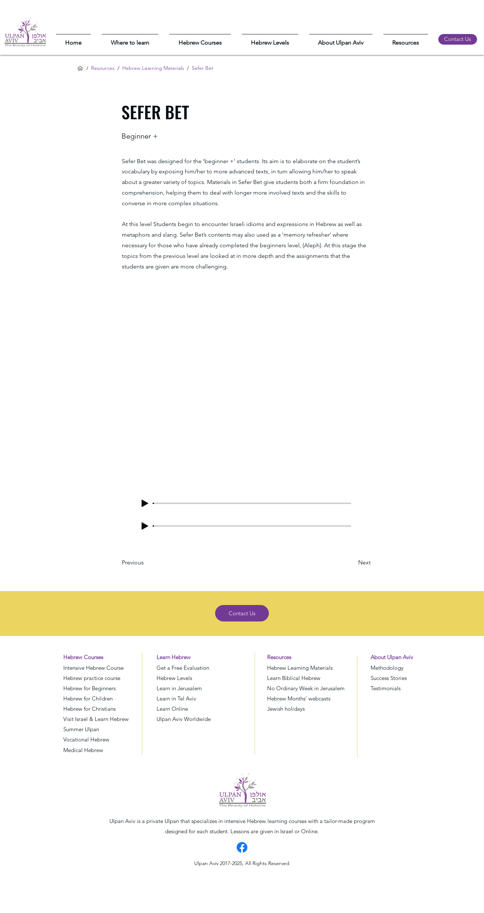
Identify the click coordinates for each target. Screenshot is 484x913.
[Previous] (146, 562)
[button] (130, 39)
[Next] (352, 562)
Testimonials (386, 688)
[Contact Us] (457, 39)
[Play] (145, 503)
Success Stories (389, 678)
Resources (103, 68)
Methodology (387, 667)
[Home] (80, 68)
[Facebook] (242, 847)
